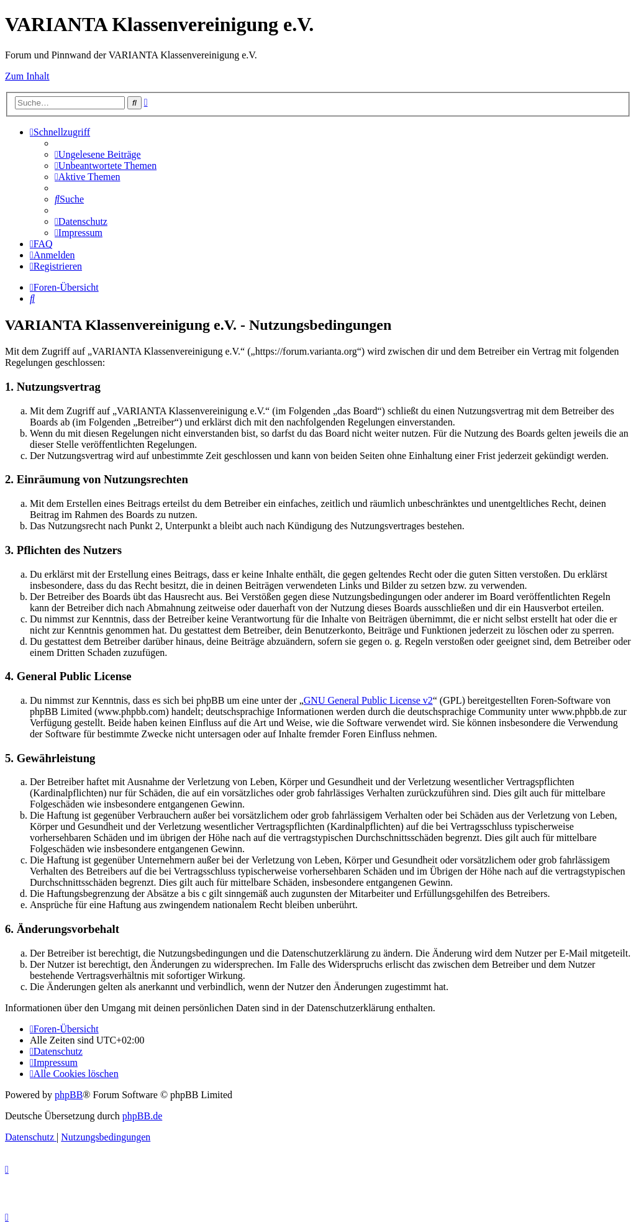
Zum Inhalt (27, 76)
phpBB (69, 1094)
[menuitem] (98, 154)
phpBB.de (142, 1116)
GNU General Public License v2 (368, 700)
